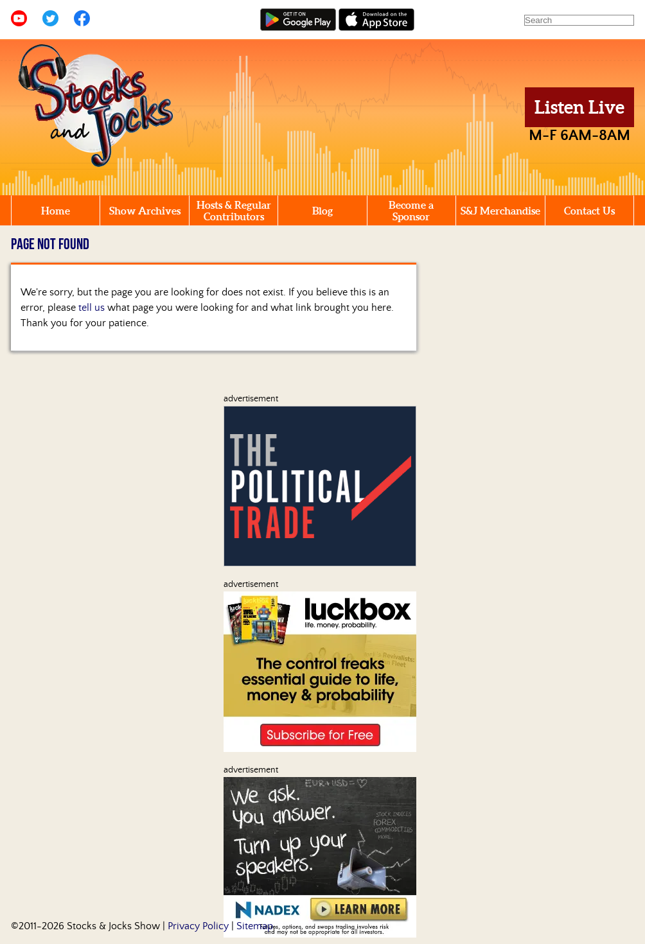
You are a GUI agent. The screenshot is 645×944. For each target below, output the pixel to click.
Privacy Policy (198, 926)
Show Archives (145, 210)
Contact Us (589, 210)
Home (55, 210)
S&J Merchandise (500, 210)
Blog (322, 210)
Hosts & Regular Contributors (234, 210)
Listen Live (579, 107)
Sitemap (254, 926)
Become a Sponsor (411, 210)
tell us (91, 307)
